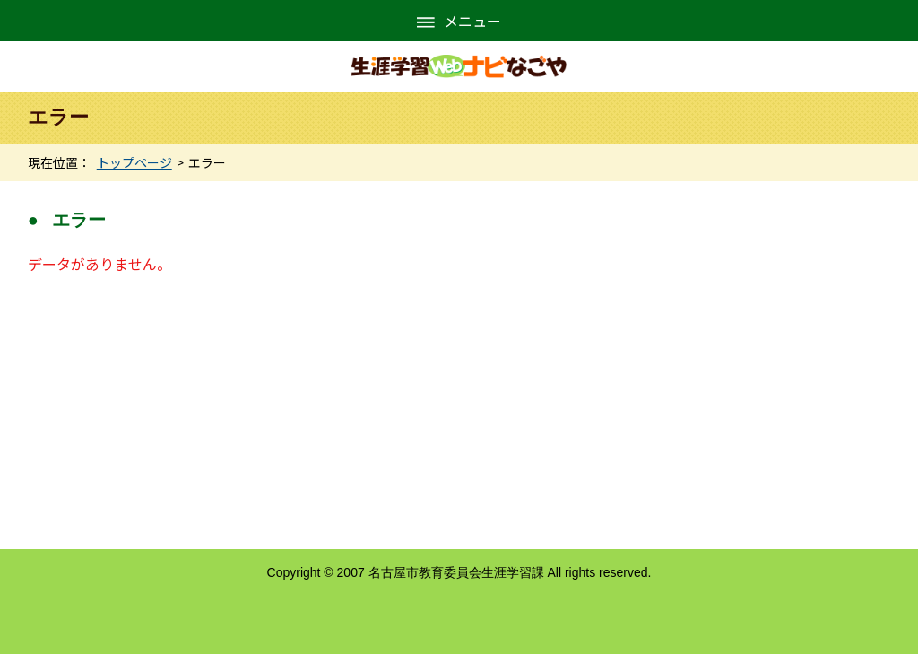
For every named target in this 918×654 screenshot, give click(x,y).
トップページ (134, 162)
